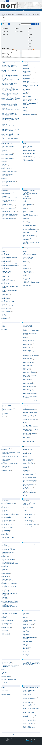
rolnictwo (4, 626)
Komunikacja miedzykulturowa (29, 413)
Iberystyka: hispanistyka (28, 326)
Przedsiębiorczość (6, 590)
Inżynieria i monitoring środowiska (30, 372)
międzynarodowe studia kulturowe (30, 480)
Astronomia (25, 110)
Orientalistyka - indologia (28, 518)
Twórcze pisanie (5, 682)
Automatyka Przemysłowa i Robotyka (30, 114)
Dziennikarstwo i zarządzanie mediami (10, 214)
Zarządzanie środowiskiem (28, 717)
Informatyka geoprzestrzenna (29, 340)
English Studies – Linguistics (28, 228)
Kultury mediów (26, 442)
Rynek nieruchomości (6, 634)
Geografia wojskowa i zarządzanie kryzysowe (31, 259)
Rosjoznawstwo (5, 630)
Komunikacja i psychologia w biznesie (30, 412)
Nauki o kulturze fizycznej (7, 516)
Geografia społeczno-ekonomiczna (29, 255)
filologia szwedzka (6, 295)
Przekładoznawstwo (6, 595)
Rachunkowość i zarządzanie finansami (10, 613)
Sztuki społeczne (26, 654)
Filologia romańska (6, 284)
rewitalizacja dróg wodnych (8, 623)
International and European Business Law (31, 355)
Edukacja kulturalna (27, 198)
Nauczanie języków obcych (7, 502)
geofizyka (25, 251)
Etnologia (25, 233)
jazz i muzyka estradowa (7, 405)
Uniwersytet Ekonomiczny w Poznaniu (11, 54)
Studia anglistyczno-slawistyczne (29, 630)
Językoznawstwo (6, 413)
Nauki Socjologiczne (6, 530)
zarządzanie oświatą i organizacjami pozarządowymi (29, 710)
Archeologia (26, 92)
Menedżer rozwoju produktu (28, 474)
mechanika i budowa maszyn (29, 463)
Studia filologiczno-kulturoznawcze (30, 637)
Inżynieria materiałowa (27, 377)
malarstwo (25, 448)
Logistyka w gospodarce (7, 466)
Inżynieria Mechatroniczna (28, 383)
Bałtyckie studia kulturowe (7, 143)
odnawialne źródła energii (28, 508)
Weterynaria (5, 687)
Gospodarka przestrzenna (28, 281)
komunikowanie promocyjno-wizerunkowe (31, 418)
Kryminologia (26, 431)
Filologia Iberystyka (6, 268)
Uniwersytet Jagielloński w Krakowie (11, 56)
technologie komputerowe (7, 668)
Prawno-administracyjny (7, 572)
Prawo (4, 575)
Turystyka (4, 675)
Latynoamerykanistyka (7, 448)
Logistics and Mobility (6, 460)
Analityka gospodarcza (27, 71)
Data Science (5, 190)
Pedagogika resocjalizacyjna (8, 552)
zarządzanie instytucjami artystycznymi (30, 704)
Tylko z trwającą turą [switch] (14, 24)
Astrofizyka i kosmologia (28, 108)
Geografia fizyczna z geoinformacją (30, 254)
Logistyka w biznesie (6, 464)
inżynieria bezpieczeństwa (28, 362)
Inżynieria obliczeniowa (28, 389)
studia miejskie (26, 638)
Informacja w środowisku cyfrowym (30, 332)
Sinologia (25, 611)
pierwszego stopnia (5, 28)
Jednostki (25, 10)
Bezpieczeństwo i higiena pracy (8, 146)
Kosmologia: (25, 422)
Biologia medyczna (6, 169)
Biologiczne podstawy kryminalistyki (9, 171)
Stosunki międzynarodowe (28, 625)
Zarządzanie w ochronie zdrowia (29, 720)
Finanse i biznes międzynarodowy (9, 307)
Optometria (25, 510)
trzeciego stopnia (5, 34)
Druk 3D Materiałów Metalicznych (9, 208)
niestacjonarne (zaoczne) (19, 31)
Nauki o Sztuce (5, 523)
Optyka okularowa (27, 511)
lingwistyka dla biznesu (7, 450)
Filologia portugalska (6, 283)
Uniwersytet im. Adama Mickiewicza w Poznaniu (11, 55)
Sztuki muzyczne (26, 651)
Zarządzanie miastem (27, 705)
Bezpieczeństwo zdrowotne (7, 160)
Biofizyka (4, 164)
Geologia (25, 265)
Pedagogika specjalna (7, 553)
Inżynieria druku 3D (27, 368)
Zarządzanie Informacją (28, 702)
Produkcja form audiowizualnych (8, 580)
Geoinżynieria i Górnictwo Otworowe (30, 264)
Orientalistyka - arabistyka (28, 516)
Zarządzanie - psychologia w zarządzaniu (31, 692)
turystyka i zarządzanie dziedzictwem (9, 679)
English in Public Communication (29, 222)
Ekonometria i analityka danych (29, 207)
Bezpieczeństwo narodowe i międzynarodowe (7, 155)
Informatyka (25, 336)
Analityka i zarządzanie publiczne (29, 72)
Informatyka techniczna (28, 347)
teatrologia (4, 660)
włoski (30, 46)
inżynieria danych (26, 366)
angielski (30, 28)
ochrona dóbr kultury (27, 502)
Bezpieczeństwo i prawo (7, 147)
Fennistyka (4, 248)
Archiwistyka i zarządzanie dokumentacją (31, 102)
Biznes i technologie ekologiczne (8, 177)
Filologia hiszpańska (6, 266)
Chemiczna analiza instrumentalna (30, 152)
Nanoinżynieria (5, 500)
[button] (4, 1)
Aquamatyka (25, 90)
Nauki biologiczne (6, 507)
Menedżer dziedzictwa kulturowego (30, 473)
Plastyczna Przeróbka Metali (8, 557)
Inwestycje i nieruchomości (28, 359)
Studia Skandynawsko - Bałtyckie (29, 642)
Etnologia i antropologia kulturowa (30, 235)
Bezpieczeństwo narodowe (8, 153)
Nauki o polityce (5, 518)
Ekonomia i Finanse (27, 209)
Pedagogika (5, 543)
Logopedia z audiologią (7, 470)
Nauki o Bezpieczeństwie (7, 513)
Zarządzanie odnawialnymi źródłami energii (31, 708)
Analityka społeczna (27, 75)
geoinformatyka (26, 262)
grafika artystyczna (27, 285)
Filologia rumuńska (6, 292)
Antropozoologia (26, 89)
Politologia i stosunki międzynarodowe (10, 562)
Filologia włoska (6, 300)
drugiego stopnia (5, 31)
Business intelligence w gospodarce (9, 181)
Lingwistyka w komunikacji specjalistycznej (10, 456)
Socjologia (25, 617)
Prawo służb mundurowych (7, 579)
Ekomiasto (25, 205)
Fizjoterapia (5, 312)
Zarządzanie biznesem (27, 695)
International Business (27, 358)
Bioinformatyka (5, 165)
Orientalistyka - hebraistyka (28, 517)
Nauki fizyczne (5, 510)
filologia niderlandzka (6, 276)
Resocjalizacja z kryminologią (8, 620)
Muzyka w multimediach (28, 493)
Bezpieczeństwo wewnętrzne (8, 158)
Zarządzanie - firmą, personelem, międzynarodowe (29, 691)
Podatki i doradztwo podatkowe (8, 559)
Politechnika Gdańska (11, 53)
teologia (4, 669)
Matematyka (25, 456)
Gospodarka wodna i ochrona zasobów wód (31, 282)
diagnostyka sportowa (6, 193)
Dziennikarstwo (5, 209)
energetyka (25, 221)
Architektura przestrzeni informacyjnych (31, 99)
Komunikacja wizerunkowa (28, 416)
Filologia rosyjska (6, 288)
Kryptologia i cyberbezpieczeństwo (30, 433)
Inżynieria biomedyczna (28, 363)
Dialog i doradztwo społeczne (8, 194)
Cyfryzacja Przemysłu (27, 159)
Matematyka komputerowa (28, 459)
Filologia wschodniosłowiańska (8, 301)
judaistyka (4, 416)
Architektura (25, 94)
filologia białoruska (6, 255)
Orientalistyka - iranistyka (28, 520)
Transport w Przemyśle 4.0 (7, 673)
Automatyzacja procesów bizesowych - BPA (31, 116)
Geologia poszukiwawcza (28, 266)
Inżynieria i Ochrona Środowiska (29, 373)
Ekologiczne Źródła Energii (28, 204)
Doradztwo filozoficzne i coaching (9, 202)
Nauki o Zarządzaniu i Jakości (8, 524)
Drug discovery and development (9, 207)
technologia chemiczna (7, 662)
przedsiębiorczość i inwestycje (8, 591)
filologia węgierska (6, 298)
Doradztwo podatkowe (7, 204)
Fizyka (4, 314)
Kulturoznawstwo (27, 437)
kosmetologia (26, 420)
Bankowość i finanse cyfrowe (8, 144)
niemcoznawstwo (6, 534)
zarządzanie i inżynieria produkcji (29, 698)
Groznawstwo (26, 286)
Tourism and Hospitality (7, 670)
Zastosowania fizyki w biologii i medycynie (31, 724)
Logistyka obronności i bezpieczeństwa (10, 463)
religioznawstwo (5, 617)
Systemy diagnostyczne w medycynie (30, 645)
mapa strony (28, 740)
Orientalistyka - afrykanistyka (29, 514)
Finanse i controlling (6, 308)
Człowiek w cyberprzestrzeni (28, 160)
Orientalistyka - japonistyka (28, 521)
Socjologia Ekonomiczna (28, 619)
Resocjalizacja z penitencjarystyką (9, 621)
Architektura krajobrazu (28, 97)
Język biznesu (5, 406)
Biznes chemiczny (6, 175)
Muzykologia (26, 495)
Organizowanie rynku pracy (28, 513)
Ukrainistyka (25, 660)
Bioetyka (4, 162)
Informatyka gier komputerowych (29, 341)
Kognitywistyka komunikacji (28, 408)
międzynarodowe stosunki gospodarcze (30, 477)
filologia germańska (6, 261)
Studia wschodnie (26, 644)
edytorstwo (25, 201)
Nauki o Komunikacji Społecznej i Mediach (10, 514)
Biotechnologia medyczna (7, 174)
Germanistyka (26, 275)
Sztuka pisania (26, 650)
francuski (30, 34)
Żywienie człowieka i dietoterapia (9, 734)
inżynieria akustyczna (27, 361)
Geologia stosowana (27, 268)
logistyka (4, 462)
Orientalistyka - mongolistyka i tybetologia (31, 524)
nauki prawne (4, 538)
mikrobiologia (26, 488)
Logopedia (5, 467)
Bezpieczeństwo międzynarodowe (9, 151)
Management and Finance (28, 449)
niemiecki (30, 40)
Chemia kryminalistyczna (28, 146)
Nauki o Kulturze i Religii (7, 517)
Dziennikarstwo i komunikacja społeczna (10, 211)
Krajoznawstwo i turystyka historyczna (30, 423)
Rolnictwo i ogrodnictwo (7, 627)
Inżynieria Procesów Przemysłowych (30, 390)
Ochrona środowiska (27, 506)
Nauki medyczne (6, 511)
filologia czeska (5, 258)
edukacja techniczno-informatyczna (30, 200)
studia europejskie (27, 635)
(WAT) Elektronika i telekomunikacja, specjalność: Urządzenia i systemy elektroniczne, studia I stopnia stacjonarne (10, 126)
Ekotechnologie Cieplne (27, 214)
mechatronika (26, 467)
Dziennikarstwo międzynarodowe (9, 218)
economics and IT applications (29, 190)
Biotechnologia (5, 172)
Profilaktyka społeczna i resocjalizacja (9, 586)
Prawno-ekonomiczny (6, 573)
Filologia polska (5, 282)
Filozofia (4, 302)
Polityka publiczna (6, 565)
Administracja (26, 62)
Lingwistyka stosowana (7, 454)
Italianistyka (25, 394)
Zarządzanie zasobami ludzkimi (29, 721)
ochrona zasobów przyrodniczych (29, 507)
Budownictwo (5, 178)
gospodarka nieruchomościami (29, 279)
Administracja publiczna (28, 64)
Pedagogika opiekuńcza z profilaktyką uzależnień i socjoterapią (9, 547)
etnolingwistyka (26, 232)
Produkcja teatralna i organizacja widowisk (10, 584)
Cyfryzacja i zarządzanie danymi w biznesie (31, 157)
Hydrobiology (5, 330)
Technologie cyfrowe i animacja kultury (10, 666)
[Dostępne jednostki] (11, 54)
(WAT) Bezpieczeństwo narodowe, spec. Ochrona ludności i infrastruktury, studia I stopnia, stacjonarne (10, 114)
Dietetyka (4, 196)
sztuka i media (26, 648)
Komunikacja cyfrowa (27, 411)
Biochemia (4, 161)
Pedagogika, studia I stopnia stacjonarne (9, 606)
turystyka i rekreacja (6, 678)
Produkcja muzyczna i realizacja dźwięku (10, 583)
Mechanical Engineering (28, 462)
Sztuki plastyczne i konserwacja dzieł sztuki (31, 652)
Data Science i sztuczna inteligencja (9, 192)
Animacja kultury (26, 81)
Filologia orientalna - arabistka (8, 280)
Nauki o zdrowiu (5, 525)
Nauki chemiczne (6, 508)
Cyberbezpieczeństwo (27, 156)
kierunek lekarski (26, 405)
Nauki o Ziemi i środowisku (7, 527)
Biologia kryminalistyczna (7, 168)
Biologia (4, 167)
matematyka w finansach (28, 460)
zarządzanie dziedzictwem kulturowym (30, 697)
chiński (30, 31)
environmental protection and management (31, 231)
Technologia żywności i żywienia (8, 663)
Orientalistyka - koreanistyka (28, 523)
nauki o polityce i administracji (8, 537)
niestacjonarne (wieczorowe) (20, 29)
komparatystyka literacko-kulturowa (30, 409)
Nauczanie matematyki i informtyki (9, 503)
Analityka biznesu (26, 69)
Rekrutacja (36, 10)
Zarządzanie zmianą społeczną (29, 723)
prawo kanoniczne (6, 577)
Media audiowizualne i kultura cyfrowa (30, 468)
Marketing (25, 454)
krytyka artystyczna (27, 434)
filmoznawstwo (5, 250)
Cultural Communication (28, 154)
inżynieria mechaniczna (28, 380)
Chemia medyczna (27, 147)
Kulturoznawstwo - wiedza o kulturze (30, 441)
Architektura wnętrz (27, 100)
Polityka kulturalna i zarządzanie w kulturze (10, 563)
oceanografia (26, 500)
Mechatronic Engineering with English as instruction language (30, 465)
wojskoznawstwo (6, 691)
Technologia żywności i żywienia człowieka (10, 665)
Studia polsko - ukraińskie (28, 641)
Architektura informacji (27, 96)
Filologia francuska (6, 260)
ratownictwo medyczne (7, 614)
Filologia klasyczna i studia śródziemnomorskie (7, 272)
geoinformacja (26, 261)
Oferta (16, 10)
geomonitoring (26, 269)
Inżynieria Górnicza (27, 369)
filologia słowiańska (6, 294)
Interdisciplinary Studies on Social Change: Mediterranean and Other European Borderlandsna (31, 352)
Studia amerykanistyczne (28, 628)
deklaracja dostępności (29, 741)
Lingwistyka (5, 449)
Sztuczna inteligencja (27, 647)
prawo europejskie (6, 576)
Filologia (4, 251)
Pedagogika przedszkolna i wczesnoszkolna (11, 550)
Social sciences (26, 616)
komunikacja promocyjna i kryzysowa (30, 415)
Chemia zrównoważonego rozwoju (29, 150)
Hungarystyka (5, 329)
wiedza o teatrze (6, 690)
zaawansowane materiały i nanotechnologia (31, 687)
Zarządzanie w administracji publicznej (30, 719)
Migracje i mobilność (27, 485)
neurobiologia (5, 533)
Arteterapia (25, 107)
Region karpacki (5, 616)
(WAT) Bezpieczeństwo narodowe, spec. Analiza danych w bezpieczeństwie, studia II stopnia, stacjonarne (11, 110)
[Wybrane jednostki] (31, 53)
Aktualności (6, 10)
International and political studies (29, 356)
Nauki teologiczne (6, 531)
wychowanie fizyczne (6, 694)
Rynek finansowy (6, 633)
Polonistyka (5, 567)
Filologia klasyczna (6, 269)
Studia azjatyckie (26, 631)
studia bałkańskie (26, 632)
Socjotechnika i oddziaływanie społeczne (31, 623)
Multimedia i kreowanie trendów (29, 492)
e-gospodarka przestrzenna (28, 202)
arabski (30, 29)
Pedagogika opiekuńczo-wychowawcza (9, 549)
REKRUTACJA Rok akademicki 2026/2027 (26, 5)
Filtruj (33, 24)
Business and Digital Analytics (8, 179)
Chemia (25, 143)
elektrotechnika (26, 219)
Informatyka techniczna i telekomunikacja (31, 348)
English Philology (26, 224)
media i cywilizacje (27, 470)
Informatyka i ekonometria (28, 343)
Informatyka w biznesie (27, 350)
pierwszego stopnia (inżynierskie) (7, 29)
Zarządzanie (26, 688)
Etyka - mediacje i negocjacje (28, 238)
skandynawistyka (26, 613)
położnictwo (5, 569)
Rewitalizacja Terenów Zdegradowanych (10, 624)
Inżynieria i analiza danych (28, 371)
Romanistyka (5, 628)
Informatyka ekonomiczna (28, 338)
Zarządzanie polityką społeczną (29, 712)
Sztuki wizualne (26, 655)
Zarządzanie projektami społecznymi (30, 713)
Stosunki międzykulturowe (28, 624)
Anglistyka (25, 79)
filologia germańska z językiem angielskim (10, 265)
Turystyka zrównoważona (7, 680)
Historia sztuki (5, 328)
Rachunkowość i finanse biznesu (8, 611)
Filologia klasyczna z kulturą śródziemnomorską (7, 274)
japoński (30, 37)
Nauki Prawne (5, 528)
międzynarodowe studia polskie (29, 484)
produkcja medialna (6, 582)
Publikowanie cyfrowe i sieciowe (8, 600)
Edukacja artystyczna (27, 192)
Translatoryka (5, 672)
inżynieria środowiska (27, 392)
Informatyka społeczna (27, 344)
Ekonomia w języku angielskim (29, 211)
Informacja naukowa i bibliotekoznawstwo (31, 330)
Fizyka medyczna (6, 317)
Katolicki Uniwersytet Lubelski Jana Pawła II (11, 52)
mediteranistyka (26, 471)
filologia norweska (6, 277)
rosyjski (30, 43)
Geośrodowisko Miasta (27, 271)
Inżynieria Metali (26, 385)
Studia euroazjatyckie (27, 634)
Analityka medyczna (27, 74)
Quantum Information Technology (29, 543)
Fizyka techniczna (6, 318)
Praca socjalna (5, 570)
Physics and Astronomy (7, 555)
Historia (4, 325)
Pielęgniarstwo (5, 556)
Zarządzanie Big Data (27, 694)
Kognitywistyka (26, 406)
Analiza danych (26, 76)
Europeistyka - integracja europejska (30, 240)
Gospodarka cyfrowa (27, 278)
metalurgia (25, 476)
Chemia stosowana (27, 149)
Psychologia (5, 597)
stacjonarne (17, 28)
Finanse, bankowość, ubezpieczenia (9, 305)
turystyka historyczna (6, 676)
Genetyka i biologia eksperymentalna (30, 248)
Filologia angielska (6, 253)
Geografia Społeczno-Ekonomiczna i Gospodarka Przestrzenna (29, 258)
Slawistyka (25, 614)
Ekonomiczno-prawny (27, 212)
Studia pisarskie (26, 640)
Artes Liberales (26, 106)
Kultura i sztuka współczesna (29, 436)
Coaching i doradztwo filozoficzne (29, 153)
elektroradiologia (26, 218)
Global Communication (27, 276)
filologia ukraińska (6, 297)
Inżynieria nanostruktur (28, 387)
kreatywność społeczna (27, 425)
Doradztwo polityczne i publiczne (9, 205)
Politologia (5, 560)
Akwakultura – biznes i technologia (30, 67)
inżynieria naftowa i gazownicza (29, 386)
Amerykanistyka (26, 68)
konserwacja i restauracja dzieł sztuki (30, 419)
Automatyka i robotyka (27, 113)
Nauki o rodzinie (6, 521)
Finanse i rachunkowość (7, 311)
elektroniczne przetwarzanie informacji (30, 215)
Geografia (25, 253)
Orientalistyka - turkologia (28, 525)
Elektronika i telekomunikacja (29, 217)
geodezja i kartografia (27, 250)
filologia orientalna (6, 279)
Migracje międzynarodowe (28, 487)
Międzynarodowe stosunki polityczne (30, 478)
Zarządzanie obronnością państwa (30, 706)
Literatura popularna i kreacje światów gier (10, 457)
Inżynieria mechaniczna (28, 382)
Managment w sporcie (27, 453)
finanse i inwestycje (6, 309)
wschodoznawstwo (6, 693)
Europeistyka (26, 239)
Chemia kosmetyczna (27, 144)
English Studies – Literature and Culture (31, 229)
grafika (24, 284)
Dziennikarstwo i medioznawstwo (9, 212)
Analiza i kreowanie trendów (28, 78)
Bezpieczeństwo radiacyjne (7, 157)
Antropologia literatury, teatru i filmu (30, 87)
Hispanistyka (5, 323)
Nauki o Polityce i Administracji (8, 520)
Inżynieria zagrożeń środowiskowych (30, 393)
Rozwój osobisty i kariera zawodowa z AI (10, 631)
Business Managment (6, 185)
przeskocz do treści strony (0, 0)
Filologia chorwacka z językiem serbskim (10, 257)
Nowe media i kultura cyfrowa (8, 535)
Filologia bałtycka (6, 254)
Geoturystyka (26, 274)
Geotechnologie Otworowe (28, 272)
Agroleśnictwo (26, 65)
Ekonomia (25, 208)
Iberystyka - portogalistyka (28, 325)
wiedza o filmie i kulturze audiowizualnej (10, 688)
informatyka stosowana (27, 346)
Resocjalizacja (5, 619)
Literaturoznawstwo (6, 459)
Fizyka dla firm (5, 315)
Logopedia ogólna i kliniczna (8, 469)
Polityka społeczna (6, 566)
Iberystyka (25, 323)
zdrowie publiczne (27, 726)
